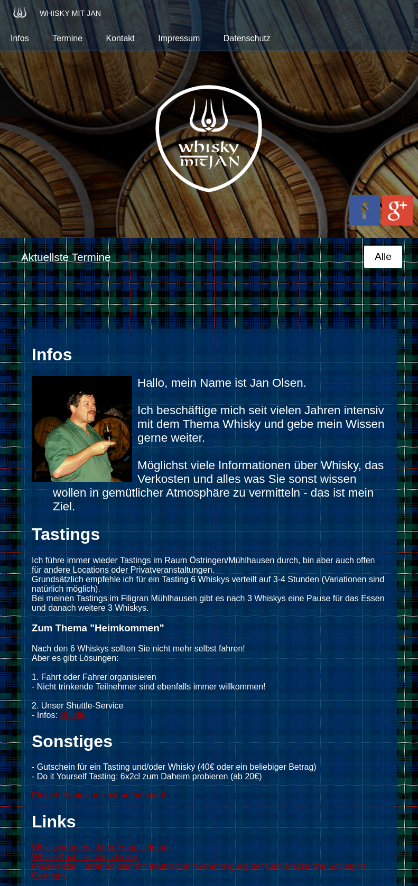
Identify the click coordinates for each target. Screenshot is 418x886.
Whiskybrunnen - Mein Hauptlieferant (101, 847)
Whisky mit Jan (56, 12)
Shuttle (73, 715)
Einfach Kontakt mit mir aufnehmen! (98, 795)
